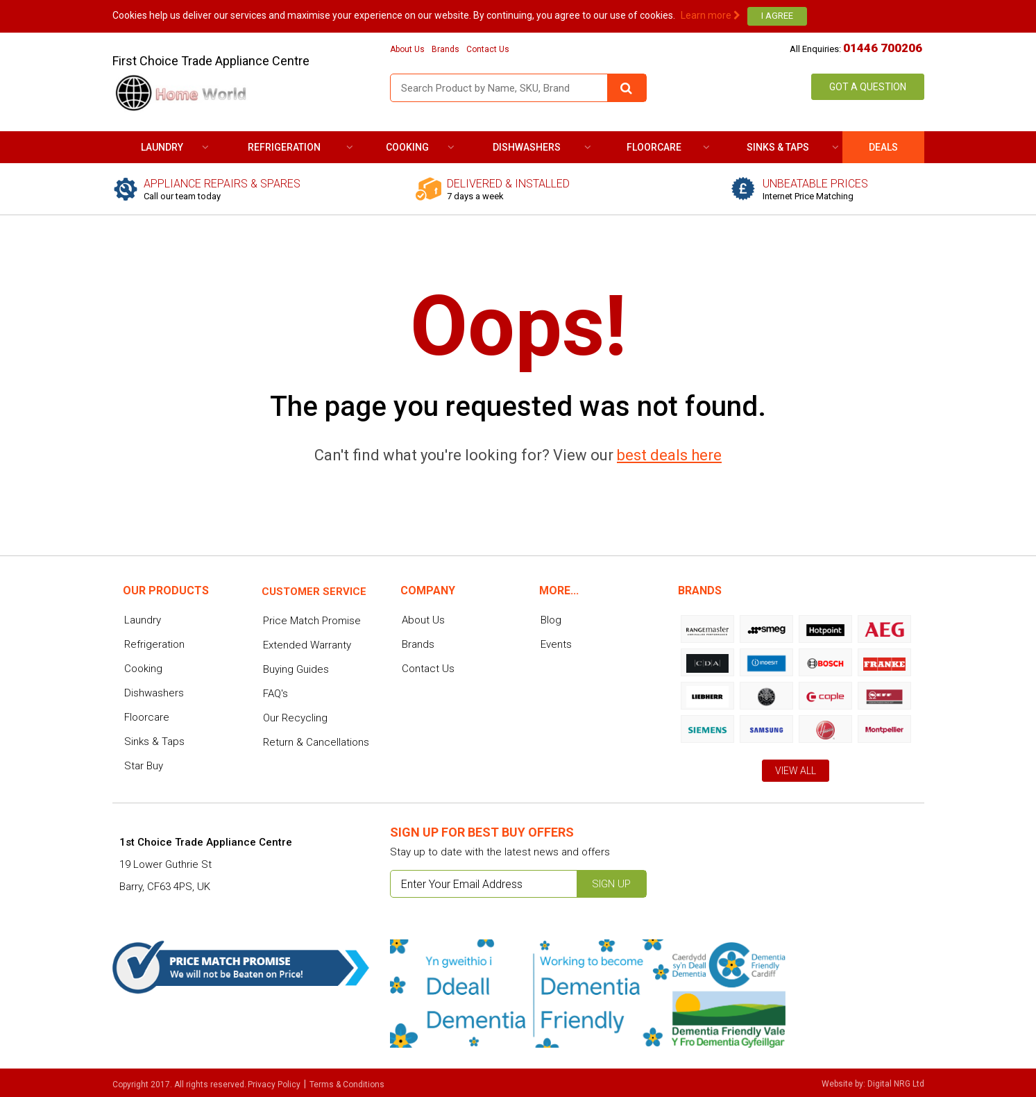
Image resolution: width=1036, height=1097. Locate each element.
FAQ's (275, 693)
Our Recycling (295, 718)
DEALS (883, 147)
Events (556, 644)
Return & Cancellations (316, 742)
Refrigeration (284, 147)
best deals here (669, 455)
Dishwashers (527, 147)
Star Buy (143, 766)
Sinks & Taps (778, 147)
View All (795, 770)
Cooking (407, 147)
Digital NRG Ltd (895, 1084)
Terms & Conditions (346, 1084)
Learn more (710, 15)
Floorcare (654, 147)
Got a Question (867, 86)
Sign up (611, 884)
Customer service (314, 591)
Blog (551, 620)
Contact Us (487, 49)
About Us (407, 49)
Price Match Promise (312, 620)
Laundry (162, 147)
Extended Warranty (307, 645)
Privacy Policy (274, 1084)
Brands (445, 49)
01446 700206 (882, 48)
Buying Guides (296, 669)
